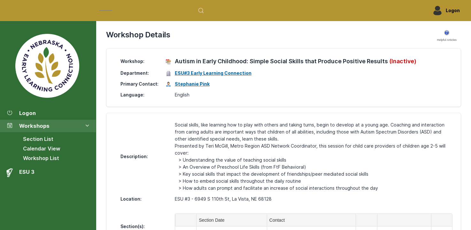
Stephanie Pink (192, 84)
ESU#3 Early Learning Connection (213, 73)
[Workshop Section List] (48, 66)
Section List (38, 139)
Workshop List (41, 158)
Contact (278, 220)
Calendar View (41, 148)
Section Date (213, 220)
